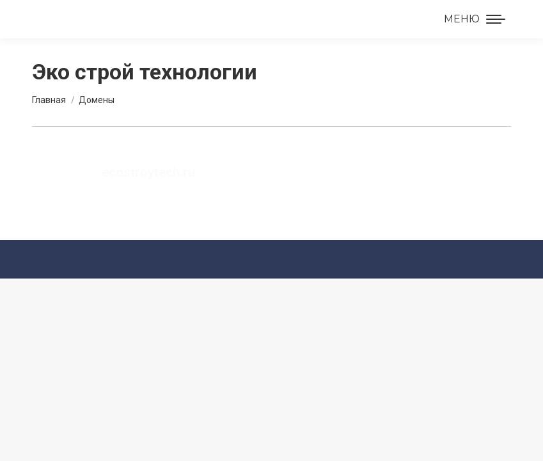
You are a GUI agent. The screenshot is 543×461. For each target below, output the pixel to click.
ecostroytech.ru (148, 172)
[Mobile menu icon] (474, 19)
